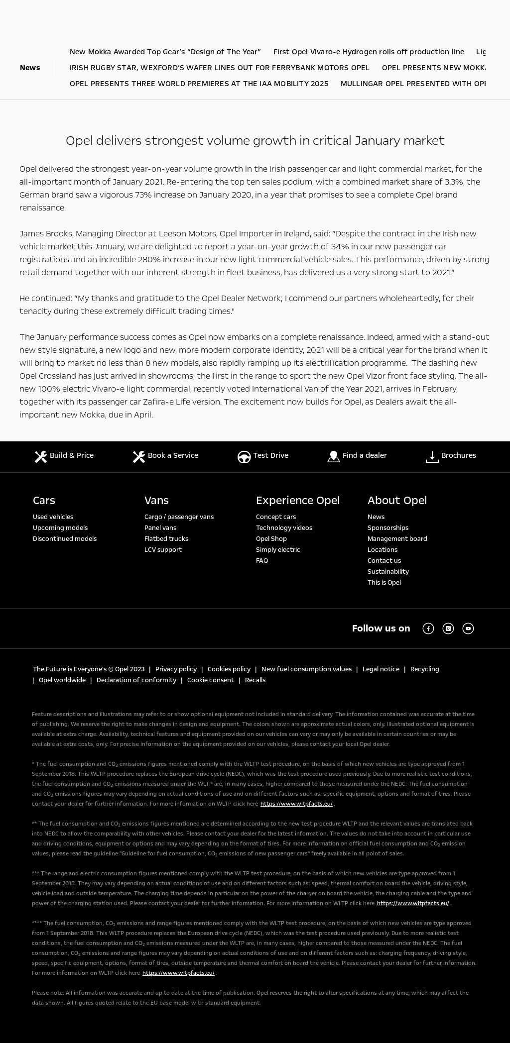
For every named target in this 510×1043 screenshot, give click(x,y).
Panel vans (160, 527)
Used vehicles (53, 517)
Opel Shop (271, 538)
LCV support (163, 549)
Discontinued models (65, 538)
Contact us (384, 560)
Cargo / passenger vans (179, 517)
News (376, 517)
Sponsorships (388, 527)
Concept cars (276, 517)
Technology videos (284, 527)
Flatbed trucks (166, 538)
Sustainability (388, 571)
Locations (382, 549)
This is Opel (384, 582)
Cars (44, 500)
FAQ (262, 560)
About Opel (397, 500)
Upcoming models (60, 527)
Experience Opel (298, 500)
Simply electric (278, 549)
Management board (397, 538)
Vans (156, 500)
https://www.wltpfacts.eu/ (296, 804)
